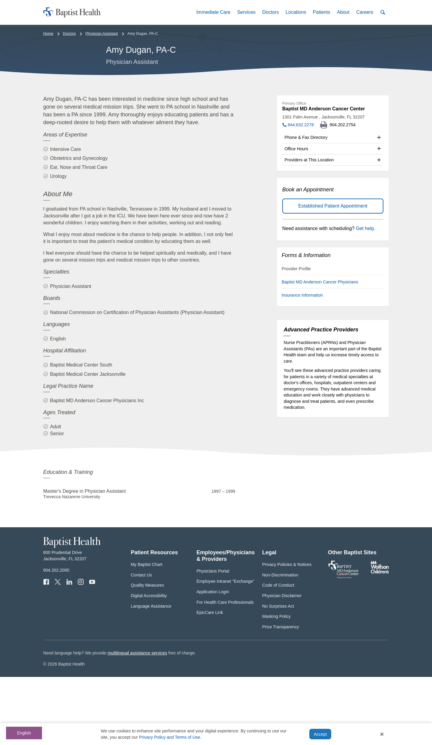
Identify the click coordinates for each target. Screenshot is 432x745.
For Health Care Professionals (225, 670)
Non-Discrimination (280, 642)
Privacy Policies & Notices (286, 632)
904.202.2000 (56, 638)
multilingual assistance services (137, 721)
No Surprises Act (278, 674)
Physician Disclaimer (282, 663)
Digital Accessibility (149, 663)
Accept (320, 734)
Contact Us (141, 642)
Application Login (212, 659)
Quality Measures (147, 653)
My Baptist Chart (146, 632)
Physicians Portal (212, 638)
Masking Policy (276, 684)
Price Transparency (280, 695)
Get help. (365, 296)
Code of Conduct (278, 653)
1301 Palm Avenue (323, 185)
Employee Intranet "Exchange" (225, 649)
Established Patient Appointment (332, 274)
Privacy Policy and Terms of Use (169, 737)
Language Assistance (151, 674)
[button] (213, 12)
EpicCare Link (209, 680)
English (24, 733)
